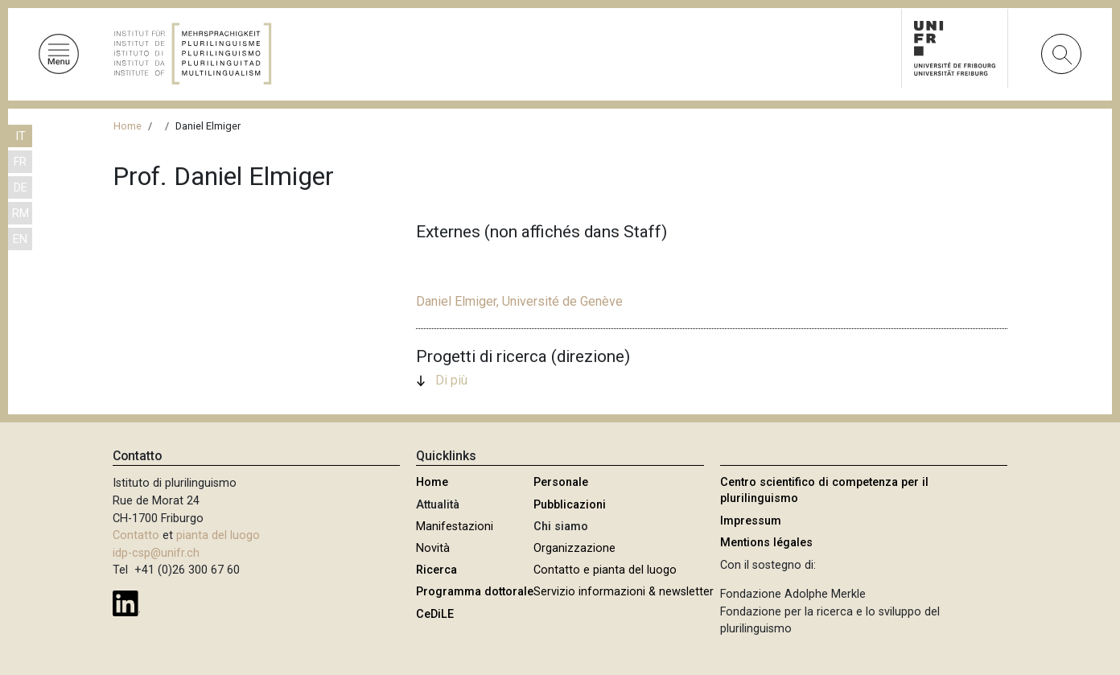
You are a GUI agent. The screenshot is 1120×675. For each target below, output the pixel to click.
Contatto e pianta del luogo (605, 570)
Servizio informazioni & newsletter (623, 592)
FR (20, 162)
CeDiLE (435, 614)
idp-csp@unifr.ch (156, 553)
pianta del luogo (218, 535)
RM (20, 213)
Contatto (136, 535)
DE (20, 188)
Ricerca (436, 570)
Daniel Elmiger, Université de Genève (519, 301)
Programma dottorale (474, 592)
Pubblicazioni (569, 505)
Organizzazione (574, 548)
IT (20, 136)
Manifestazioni (454, 526)
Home (127, 126)
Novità (433, 548)
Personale (560, 482)
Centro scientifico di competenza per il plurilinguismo (824, 490)
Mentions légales (766, 542)
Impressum (750, 521)
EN (20, 239)
